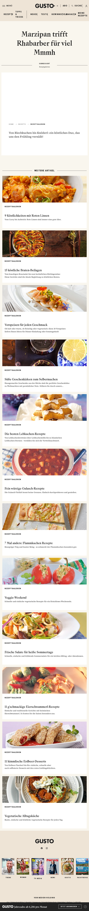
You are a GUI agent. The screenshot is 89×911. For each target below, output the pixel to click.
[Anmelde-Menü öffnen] (86, 5)
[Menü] (18, 6)
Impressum (36, 902)
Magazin (71, 14)
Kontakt (28, 902)
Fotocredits (56, 905)
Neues (33, 14)
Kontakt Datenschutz (49, 902)
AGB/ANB (77, 902)
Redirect (69, 902)
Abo (7, 902)
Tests (44, 14)
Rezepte (8, 14)
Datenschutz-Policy (17, 902)
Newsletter (61, 902)
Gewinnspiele (59, 14)
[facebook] (54, 6)
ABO (64, 6)
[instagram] (57, 6)
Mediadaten (47, 905)
